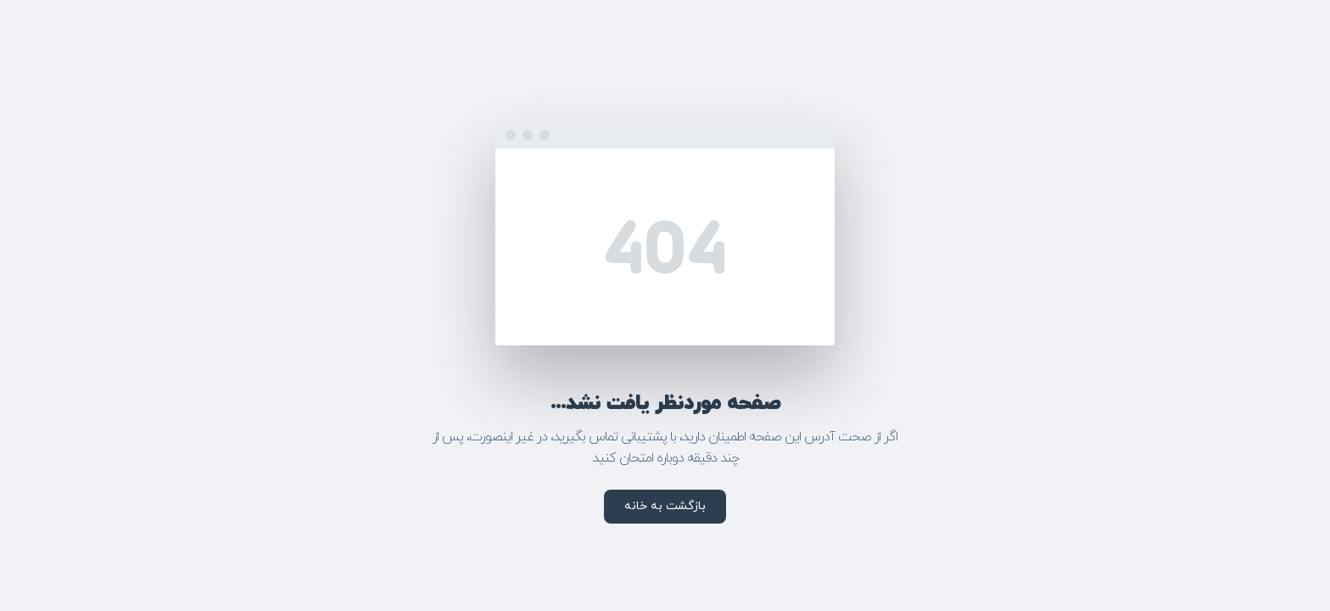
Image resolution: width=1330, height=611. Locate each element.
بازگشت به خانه (665, 506)
